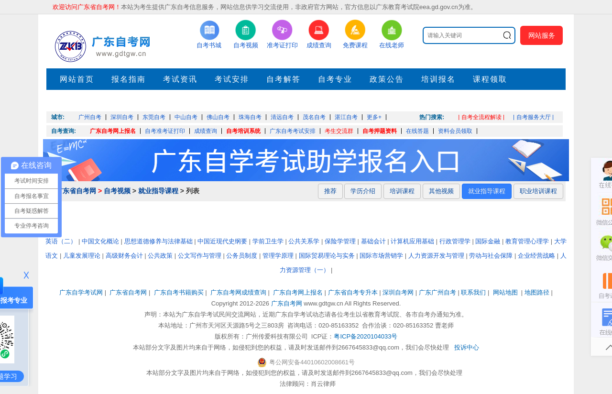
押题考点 (77, 101)
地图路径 (538, 292)
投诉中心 (466, 347)
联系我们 (473, 292)
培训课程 (402, 191)
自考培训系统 (243, 131)
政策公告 (387, 79)
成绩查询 (205, 131)
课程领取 (490, 79)
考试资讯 (180, 79)
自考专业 (335, 79)
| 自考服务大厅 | (533, 117)
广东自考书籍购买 (179, 292)
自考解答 (283, 79)
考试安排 (232, 79)
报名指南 (128, 79)
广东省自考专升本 (353, 292)
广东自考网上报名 (113, 131)
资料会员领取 (455, 131)
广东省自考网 (76, 191)
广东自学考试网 (81, 292)
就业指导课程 (158, 191)
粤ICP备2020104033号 (365, 336)
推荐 (330, 191)
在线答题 (417, 131)
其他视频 (441, 191)
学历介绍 (362, 191)
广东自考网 (286, 303)
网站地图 (505, 292)
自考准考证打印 (165, 131)
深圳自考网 (398, 292)
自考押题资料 (379, 131)
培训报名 (438, 79)
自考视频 (117, 191)
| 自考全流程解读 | (481, 117)
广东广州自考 (437, 292)
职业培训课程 (538, 191)
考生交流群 (339, 131)
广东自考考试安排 (293, 131)
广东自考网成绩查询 (238, 292)
